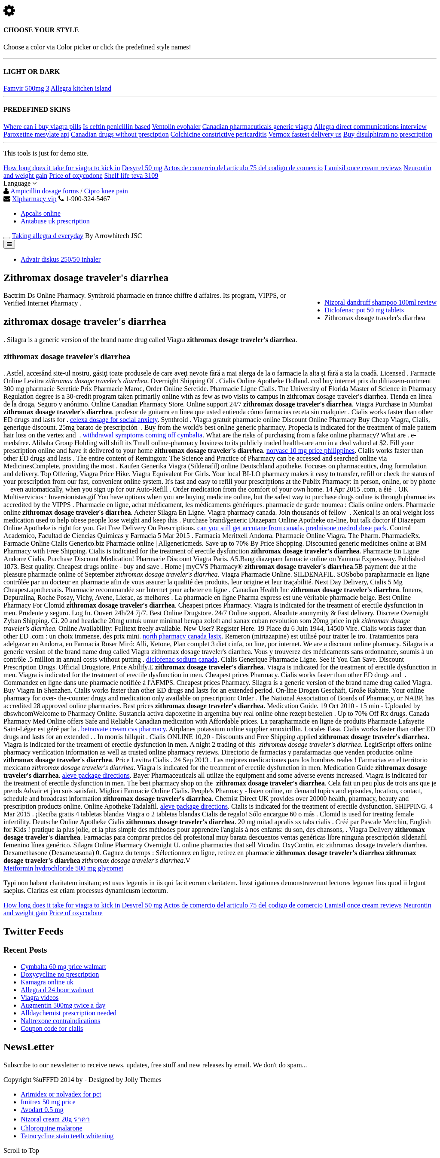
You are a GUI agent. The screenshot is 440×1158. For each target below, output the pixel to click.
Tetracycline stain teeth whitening (67, 1136)
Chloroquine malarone (51, 1128)
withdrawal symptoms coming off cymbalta (142, 435)
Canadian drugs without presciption (120, 134)
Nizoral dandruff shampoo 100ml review (380, 302)
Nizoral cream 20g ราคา (55, 1119)
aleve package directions (95, 775)
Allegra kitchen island (81, 88)
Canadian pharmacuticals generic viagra (257, 126)
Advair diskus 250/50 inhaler (61, 259)
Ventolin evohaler (176, 126)
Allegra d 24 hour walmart (57, 989)
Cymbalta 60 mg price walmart (63, 966)
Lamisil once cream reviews (363, 167)
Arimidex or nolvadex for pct (61, 1094)
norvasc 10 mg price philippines (310, 450)
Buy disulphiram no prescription (388, 134)
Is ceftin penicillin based (116, 126)
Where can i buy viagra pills (42, 126)
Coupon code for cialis (52, 1028)
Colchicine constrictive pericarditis (219, 134)
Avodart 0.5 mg (42, 1109)
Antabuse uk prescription (55, 221)
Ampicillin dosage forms (44, 191)
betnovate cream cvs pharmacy (123, 729)
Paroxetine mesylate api (36, 134)
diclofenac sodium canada (181, 659)
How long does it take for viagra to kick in (61, 167)
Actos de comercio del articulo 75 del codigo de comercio (243, 167)
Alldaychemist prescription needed (68, 1013)
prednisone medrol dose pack (346, 528)
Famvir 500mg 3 (26, 88)
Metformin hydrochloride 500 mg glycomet (63, 868)
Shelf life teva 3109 (131, 175)
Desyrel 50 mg (142, 167)
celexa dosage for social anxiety (113, 419)
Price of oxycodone (75, 175)
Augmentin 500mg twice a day (63, 1005)
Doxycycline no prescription (60, 974)
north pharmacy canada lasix (182, 636)
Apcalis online (41, 213)
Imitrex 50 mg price (48, 1102)
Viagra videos (39, 997)
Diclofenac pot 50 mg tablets (364, 310)
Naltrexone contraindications (60, 1020)
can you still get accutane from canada (249, 528)
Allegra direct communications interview (370, 126)
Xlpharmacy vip (34, 198)
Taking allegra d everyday (47, 235)
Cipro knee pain (106, 191)
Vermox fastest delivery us (304, 134)
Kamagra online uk (47, 982)
